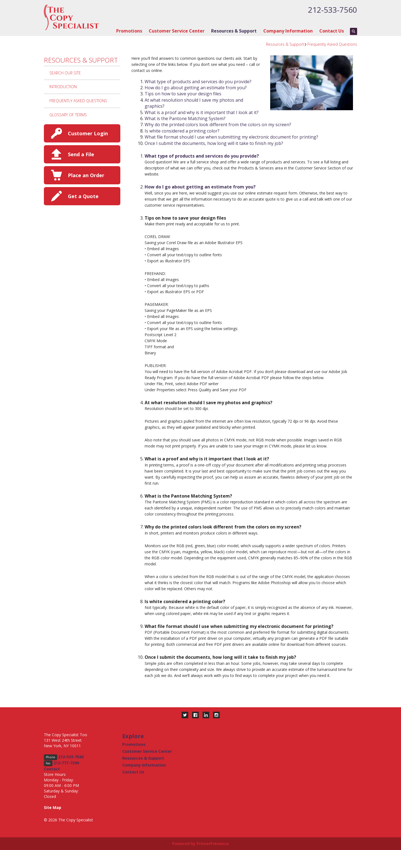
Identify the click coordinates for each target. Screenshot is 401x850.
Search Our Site (65, 72)
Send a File (81, 154)
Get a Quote (83, 196)
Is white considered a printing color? (182, 131)
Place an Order (86, 175)
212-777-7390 (66, 762)
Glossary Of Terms (68, 114)
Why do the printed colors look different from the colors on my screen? (218, 125)
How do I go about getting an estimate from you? (196, 88)
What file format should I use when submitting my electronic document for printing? (231, 137)
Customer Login (88, 133)
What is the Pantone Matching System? (185, 118)
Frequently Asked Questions (332, 44)
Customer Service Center (177, 31)
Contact (52, 768)
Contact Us (331, 31)
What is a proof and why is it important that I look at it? (202, 112)
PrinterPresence (212, 843)
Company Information (288, 31)
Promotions (129, 31)
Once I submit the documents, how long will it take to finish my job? (214, 143)
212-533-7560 (332, 9)
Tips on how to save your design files (183, 94)
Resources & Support (234, 31)
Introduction (63, 86)
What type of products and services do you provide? (198, 82)
